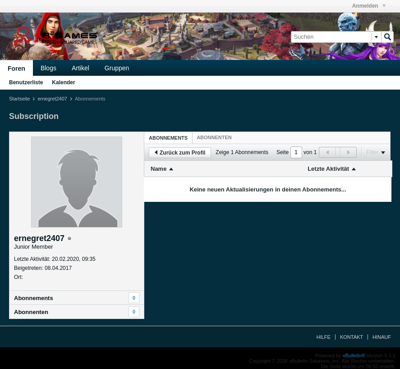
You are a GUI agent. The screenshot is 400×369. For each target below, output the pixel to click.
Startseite (19, 98)
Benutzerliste (26, 82)
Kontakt (351, 337)
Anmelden (369, 6)
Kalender (63, 82)
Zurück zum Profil (180, 153)
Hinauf (381, 337)
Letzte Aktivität (328, 168)
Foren (16, 68)
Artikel (80, 68)
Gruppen (117, 68)
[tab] (168, 138)
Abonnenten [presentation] (214, 137)
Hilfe (324, 337)
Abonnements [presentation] (168, 138)
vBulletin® (354, 355)
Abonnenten (31, 312)
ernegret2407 (52, 98)
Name (158, 168)
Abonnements (33, 298)
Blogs (48, 68)
